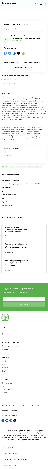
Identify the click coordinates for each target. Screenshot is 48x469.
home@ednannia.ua (9, 415)
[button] (36, 4)
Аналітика (4, 15)
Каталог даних (12, 15)
